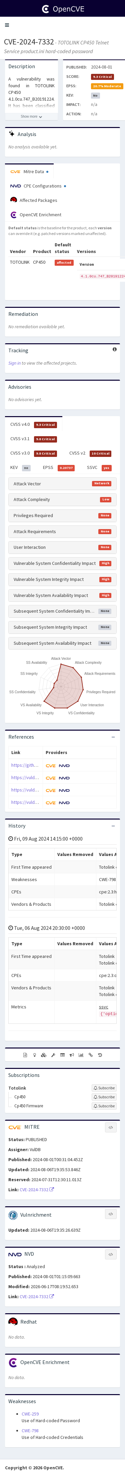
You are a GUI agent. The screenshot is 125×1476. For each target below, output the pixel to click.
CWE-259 (30, 1414)
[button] (7, 25)
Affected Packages (33, 200)
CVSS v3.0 (33, 453)
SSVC (99, 467)
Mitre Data (29, 171)
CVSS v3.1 (33, 439)
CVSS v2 (90, 453)
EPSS (59, 467)
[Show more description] (31, 116)
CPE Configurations (38, 186)
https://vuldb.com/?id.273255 (40, 790)
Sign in (14, 363)
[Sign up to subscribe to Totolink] (104, 1088)
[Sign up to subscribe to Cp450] (104, 1097)
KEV (20, 467)
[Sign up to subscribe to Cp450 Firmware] (104, 1106)
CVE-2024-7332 (29, 41)
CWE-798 (30, 1431)
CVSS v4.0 (33, 424)
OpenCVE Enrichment (35, 215)
